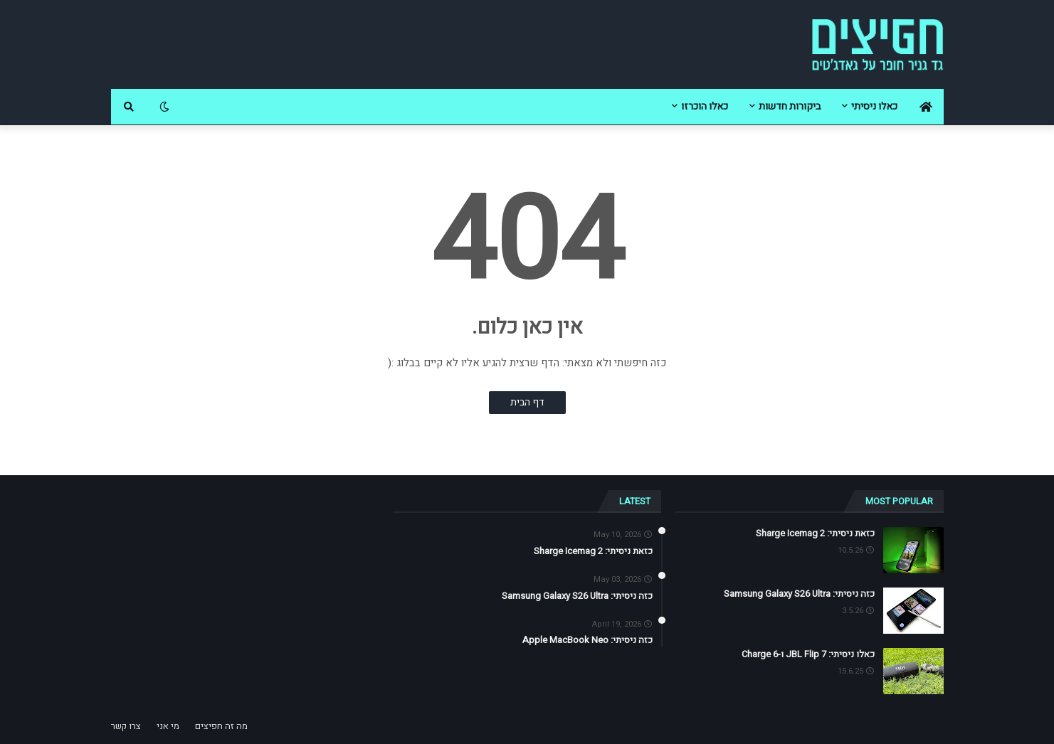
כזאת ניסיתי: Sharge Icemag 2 (815, 533)
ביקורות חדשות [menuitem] (790, 106)
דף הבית (527, 402)
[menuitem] (926, 106)
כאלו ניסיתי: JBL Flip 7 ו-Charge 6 (808, 654)
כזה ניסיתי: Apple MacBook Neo (587, 640)
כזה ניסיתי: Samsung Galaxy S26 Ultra (799, 594)
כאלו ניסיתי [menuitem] (874, 106)
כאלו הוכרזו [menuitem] (704, 106)
